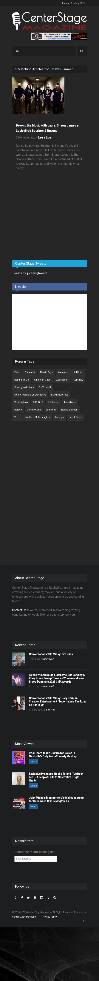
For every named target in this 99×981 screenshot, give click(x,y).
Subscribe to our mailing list (34, 852)
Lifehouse (53, 402)
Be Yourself (45, 387)
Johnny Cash (34, 409)
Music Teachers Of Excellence (30, 394)
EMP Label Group (59, 394)
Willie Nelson (21, 402)
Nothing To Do (21, 379)
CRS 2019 (38, 402)
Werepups (63, 372)
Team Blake (70, 402)
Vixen (17, 417)
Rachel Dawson (69, 409)
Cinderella (29, 372)
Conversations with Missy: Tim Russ (51, 654)
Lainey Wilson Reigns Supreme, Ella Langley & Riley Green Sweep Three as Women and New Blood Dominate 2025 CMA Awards (57, 678)
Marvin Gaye (46, 372)
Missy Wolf (48, 659)
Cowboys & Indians (24, 387)
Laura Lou (44, 137)
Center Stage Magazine (24, 916)
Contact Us (19, 610)
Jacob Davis (75, 417)
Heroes (18, 409)
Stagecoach (62, 379)
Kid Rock (78, 372)
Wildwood (51, 409)
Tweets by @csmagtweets (29, 273)
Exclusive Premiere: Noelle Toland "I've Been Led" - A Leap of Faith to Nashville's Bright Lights (56, 777)
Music (33, 761)
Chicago (59, 417)
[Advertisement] (40, 227)
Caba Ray (78, 379)
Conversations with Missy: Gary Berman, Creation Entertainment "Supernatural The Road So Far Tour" (57, 701)
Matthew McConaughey (37, 417)
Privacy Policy (50, 916)
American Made (42, 379)
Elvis (16, 372)
